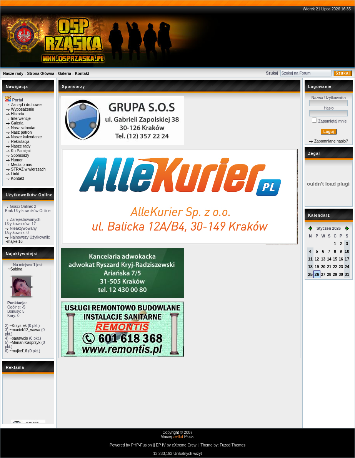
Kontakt (82, 73)
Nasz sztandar (23, 128)
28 (329, 274)
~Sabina (15, 269)
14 (329, 259)
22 (335, 267)
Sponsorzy (20, 155)
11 (310, 259)
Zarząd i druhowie (26, 105)
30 (341, 274)
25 (310, 274)
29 (335, 274)
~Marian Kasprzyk (25, 342)
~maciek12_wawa (25, 330)
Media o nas (21, 165)
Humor (17, 160)
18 (310, 266)
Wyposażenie (22, 109)
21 (329, 267)
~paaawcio (19, 338)
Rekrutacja (20, 141)
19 (317, 267)
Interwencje (21, 118)
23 (341, 267)
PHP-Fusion (141, 445)
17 (347, 259)
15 (335, 259)
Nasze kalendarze (26, 137)
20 (323, 267)
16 (341, 259)
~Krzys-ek (18, 326)
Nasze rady (13, 73)
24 (347, 266)
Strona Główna (41, 73)
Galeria (64, 73)
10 (347, 251)
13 (323, 259)
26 (317, 274)
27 (323, 274)
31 (347, 274)
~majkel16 (14, 241)
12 (317, 259)
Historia (17, 114)
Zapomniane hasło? (331, 141)
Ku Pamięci (21, 151)
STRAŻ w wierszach (28, 169)
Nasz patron (21, 132)
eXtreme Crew (184, 445)
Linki (15, 174)
